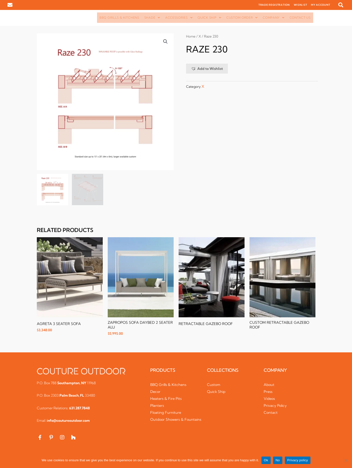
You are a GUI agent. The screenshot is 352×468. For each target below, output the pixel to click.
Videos (270, 399)
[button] (341, 5)
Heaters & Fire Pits (166, 399)
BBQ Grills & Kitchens (119, 17)
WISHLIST (300, 4)
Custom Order (242, 17)
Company (274, 17)
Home (191, 36)
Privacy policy (297, 460)
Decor (155, 392)
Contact (271, 413)
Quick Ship (209, 17)
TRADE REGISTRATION (274, 4)
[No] (345, 460)
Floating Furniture (166, 413)
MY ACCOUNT (320, 4)
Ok (266, 460)
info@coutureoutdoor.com (68, 421)
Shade (152, 17)
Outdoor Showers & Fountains (167, 422)
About (269, 385)
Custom (214, 385)
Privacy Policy (276, 406)
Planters (157, 406)
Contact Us (300, 17)
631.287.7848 (79, 408)
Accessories (179, 17)
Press (268, 392)
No (278, 460)
